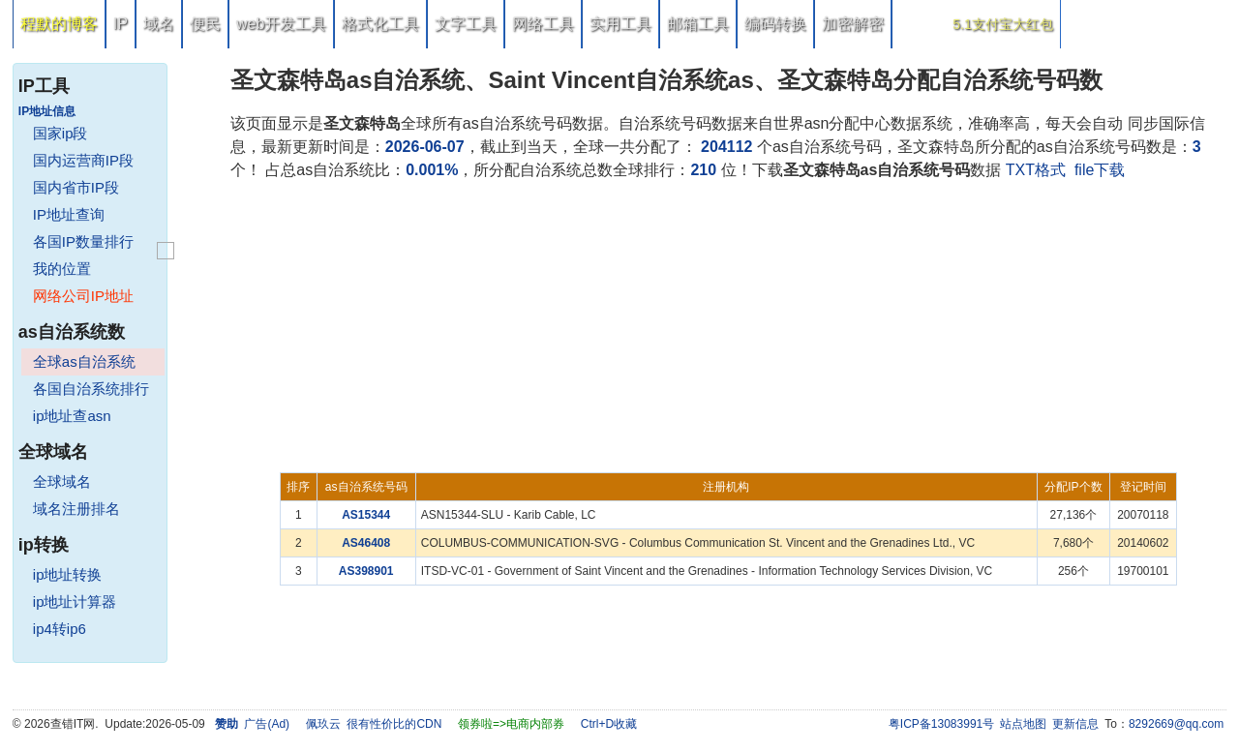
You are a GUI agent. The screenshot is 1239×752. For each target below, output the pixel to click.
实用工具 (620, 23)
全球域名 (62, 481)
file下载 (1099, 170)
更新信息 (1075, 724)
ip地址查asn (72, 415)
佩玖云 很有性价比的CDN (374, 724)
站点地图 (1023, 724)
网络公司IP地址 (83, 295)
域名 (158, 23)
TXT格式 (1036, 170)
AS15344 (366, 515)
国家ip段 (60, 133)
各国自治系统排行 (91, 388)
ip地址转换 (68, 574)
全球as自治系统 (84, 361)
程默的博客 (59, 23)
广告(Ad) (266, 724)
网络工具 (543, 23)
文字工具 (466, 23)
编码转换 (775, 23)
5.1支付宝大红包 (1002, 24)
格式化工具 (380, 23)
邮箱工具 (698, 23)
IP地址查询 (69, 214)
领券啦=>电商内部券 (511, 724)
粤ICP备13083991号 (941, 724)
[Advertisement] (728, 327)
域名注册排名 (76, 508)
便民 (205, 23)
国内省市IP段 (76, 187)
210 (703, 170)
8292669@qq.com (1176, 724)
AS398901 (366, 571)
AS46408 (366, 543)
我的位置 (62, 268)
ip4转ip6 (59, 628)
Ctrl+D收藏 (609, 724)
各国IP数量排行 (83, 241)
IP (120, 23)
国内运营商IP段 (83, 160)
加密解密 (853, 23)
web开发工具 (281, 23)
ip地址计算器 (75, 601)
